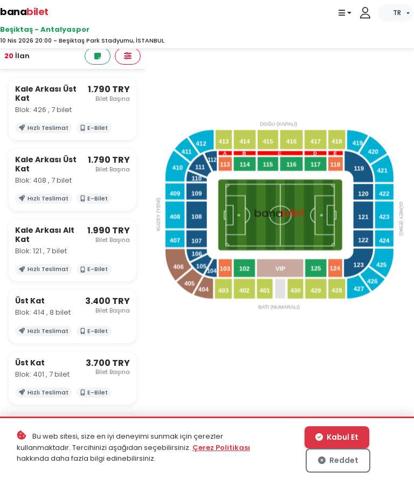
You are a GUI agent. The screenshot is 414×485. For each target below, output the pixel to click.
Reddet (338, 460)
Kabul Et (336, 437)
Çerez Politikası (221, 447)
